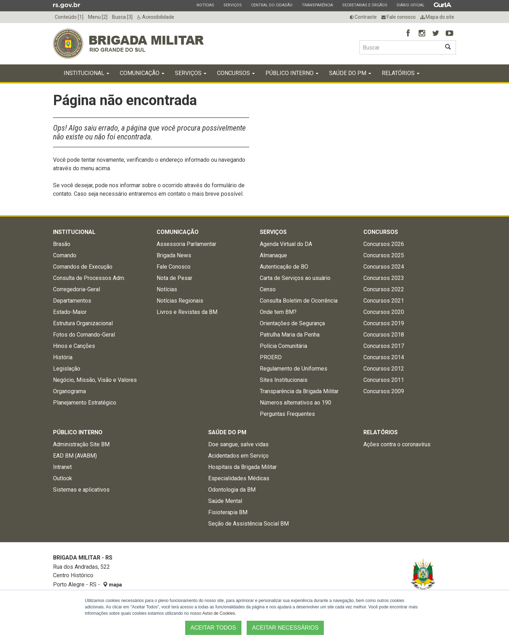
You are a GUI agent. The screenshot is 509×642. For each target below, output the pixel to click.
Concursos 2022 (383, 289)
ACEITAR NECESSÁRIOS (285, 628)
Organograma (69, 391)
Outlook (62, 478)
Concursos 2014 (383, 357)
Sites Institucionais (284, 380)
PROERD (271, 357)
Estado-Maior (70, 312)
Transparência (317, 4)
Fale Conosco (174, 266)
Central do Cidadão (272, 4)
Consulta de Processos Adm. (89, 278)
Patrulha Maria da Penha (290, 334)
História (62, 357)
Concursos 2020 (383, 312)
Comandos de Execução (82, 266)
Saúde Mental (225, 501)
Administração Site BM (81, 444)
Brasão (61, 244)
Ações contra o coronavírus (397, 444)
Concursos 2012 (383, 368)
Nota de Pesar (174, 278)
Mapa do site (437, 17)
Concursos (236, 73)
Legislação (66, 368)
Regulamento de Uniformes (293, 368)
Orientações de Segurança (292, 323)
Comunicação (142, 73)
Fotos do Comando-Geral (84, 334)
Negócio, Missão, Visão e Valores (95, 380)
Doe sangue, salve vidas (238, 444)
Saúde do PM (350, 73)
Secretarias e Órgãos (364, 4)
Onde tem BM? (278, 312)
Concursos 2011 (383, 380)
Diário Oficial (410, 4)
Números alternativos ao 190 (295, 402)
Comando (64, 255)
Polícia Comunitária (283, 346)
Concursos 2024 (383, 266)
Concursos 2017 (383, 346)
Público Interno (291, 73)
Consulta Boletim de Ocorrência (299, 300)
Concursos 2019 (383, 323)
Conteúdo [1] (69, 17)
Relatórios (401, 73)
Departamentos (72, 300)
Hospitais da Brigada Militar (242, 467)
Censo (268, 289)
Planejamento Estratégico (84, 402)
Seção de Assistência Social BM (248, 523)
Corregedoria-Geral (76, 289)
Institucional (86, 73)
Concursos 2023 (383, 278)
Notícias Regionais (180, 300)
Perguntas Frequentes (287, 414)
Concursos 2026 (383, 244)
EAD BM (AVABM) (75, 455)
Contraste (363, 17)
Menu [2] (97, 17)
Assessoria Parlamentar (186, 244)
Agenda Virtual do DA (286, 244)
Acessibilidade (155, 17)
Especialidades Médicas (238, 478)
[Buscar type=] (399, 47)
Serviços (232, 4)
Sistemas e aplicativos (81, 489)
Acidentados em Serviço (238, 455)
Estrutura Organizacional (83, 323)
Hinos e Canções (74, 346)
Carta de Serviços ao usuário (295, 278)
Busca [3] (122, 17)
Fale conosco (398, 17)
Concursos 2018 (383, 334)
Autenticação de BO (284, 266)
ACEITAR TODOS (213, 628)
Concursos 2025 (383, 255)
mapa (112, 584)
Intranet (62, 467)
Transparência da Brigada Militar (299, 391)
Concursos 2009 (383, 391)
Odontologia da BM (232, 489)
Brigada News (174, 255)
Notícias (205, 4)
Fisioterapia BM (227, 512)
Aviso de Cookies (218, 613)
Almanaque (273, 255)
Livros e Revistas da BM (187, 312)
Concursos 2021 (383, 300)
